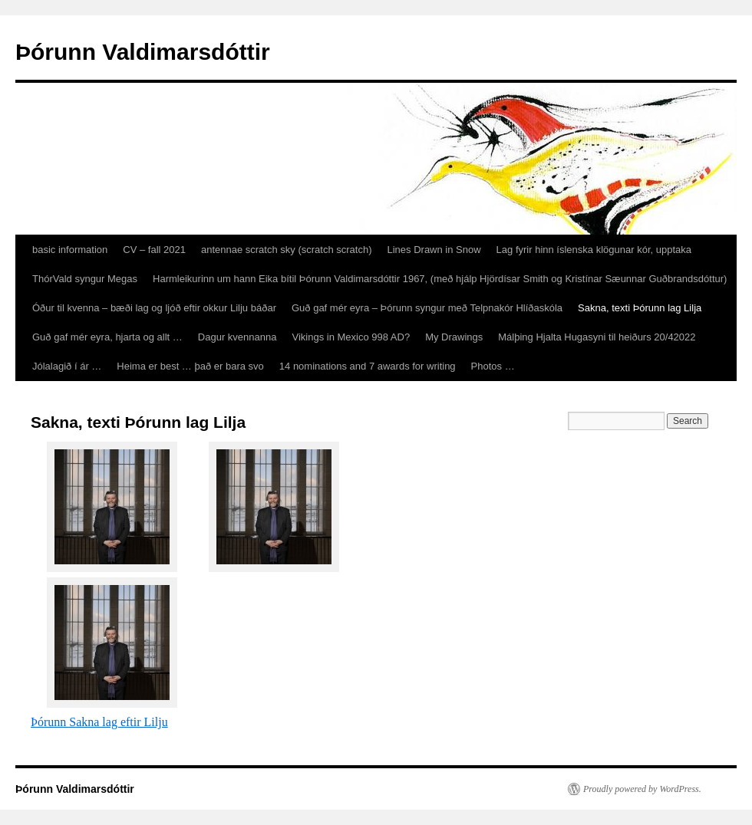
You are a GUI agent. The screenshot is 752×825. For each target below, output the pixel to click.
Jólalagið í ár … (66, 366)
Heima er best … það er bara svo (190, 366)
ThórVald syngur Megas (84, 278)
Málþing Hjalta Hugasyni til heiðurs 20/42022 (596, 337)
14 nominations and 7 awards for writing (367, 366)
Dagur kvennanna (237, 337)
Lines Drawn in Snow (433, 249)
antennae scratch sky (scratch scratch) (286, 249)
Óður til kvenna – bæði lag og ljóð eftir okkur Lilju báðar (154, 308)
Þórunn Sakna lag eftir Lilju (99, 721)
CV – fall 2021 (154, 249)
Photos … (493, 366)
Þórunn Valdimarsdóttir (142, 51)
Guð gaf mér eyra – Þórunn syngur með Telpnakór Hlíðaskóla (427, 308)
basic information (69, 249)
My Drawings (454, 337)
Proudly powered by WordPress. (642, 789)
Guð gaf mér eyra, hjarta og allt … (107, 337)
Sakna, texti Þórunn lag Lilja (639, 308)
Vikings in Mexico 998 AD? (351, 337)
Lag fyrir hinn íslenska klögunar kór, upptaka (593, 249)
